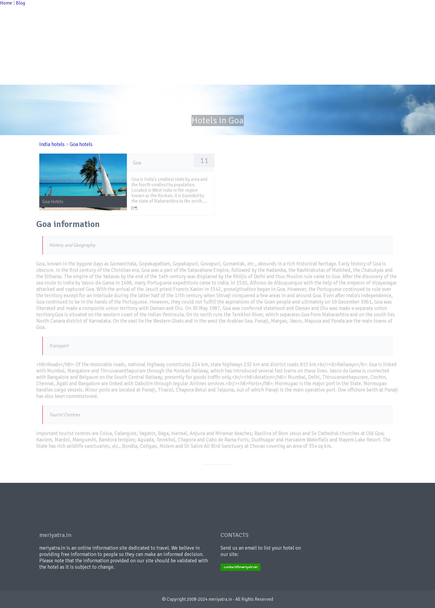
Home (6, 3)
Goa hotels (81, 144)
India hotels (52, 144)
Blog (20, 3)
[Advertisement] (181, 42)
